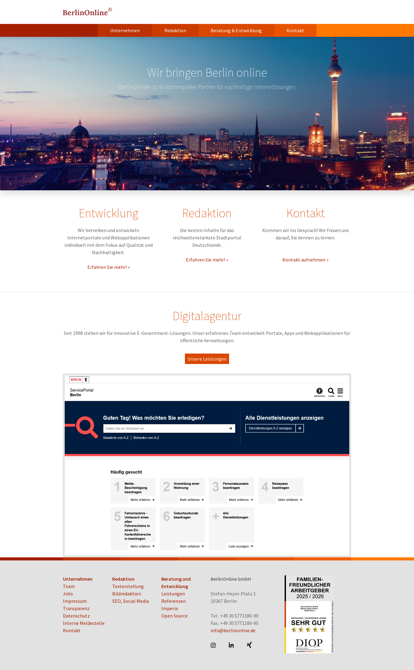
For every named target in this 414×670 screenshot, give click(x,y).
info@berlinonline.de (233, 630)
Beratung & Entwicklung (236, 30)
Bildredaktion (126, 594)
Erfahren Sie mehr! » (108, 267)
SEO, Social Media (130, 601)
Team (69, 586)
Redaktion (175, 30)
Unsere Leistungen (207, 359)
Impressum (75, 601)
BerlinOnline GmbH (87, 12)
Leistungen (173, 594)
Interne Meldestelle (84, 623)
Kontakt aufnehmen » (305, 260)
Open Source (174, 616)
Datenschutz (76, 616)
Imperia (169, 608)
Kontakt (295, 30)
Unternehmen (125, 30)
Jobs (68, 594)
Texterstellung (128, 586)
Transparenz (76, 608)
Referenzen (173, 601)
